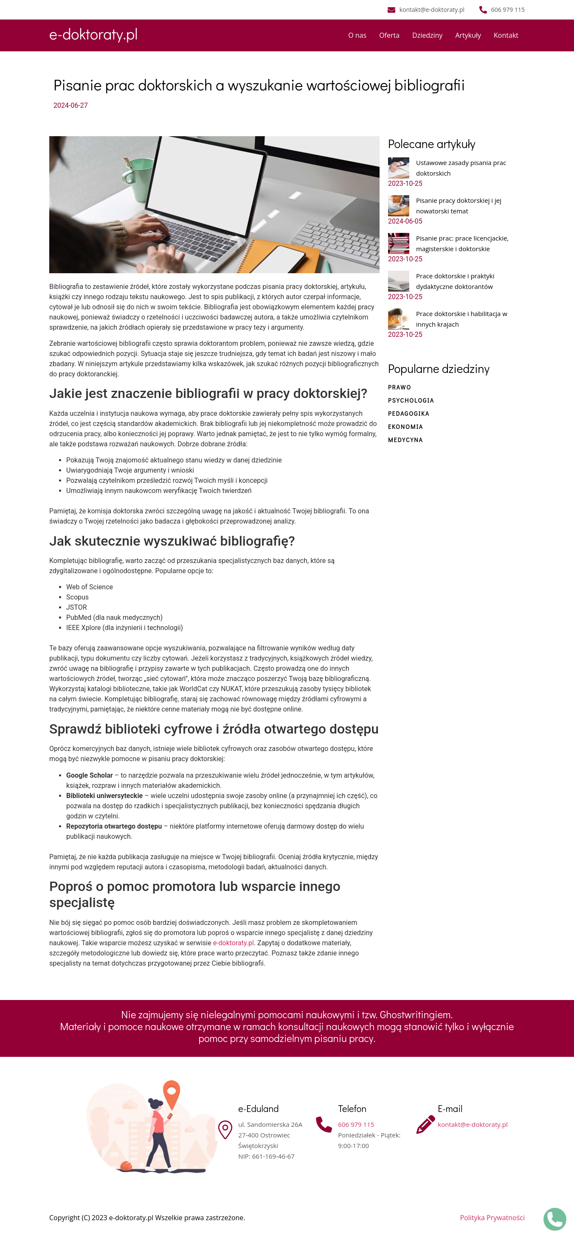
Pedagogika (409, 413)
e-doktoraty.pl (93, 33)
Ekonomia (405, 427)
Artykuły (468, 35)
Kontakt (506, 35)
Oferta (389, 35)
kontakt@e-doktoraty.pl (472, 1124)
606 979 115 (356, 1124)
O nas (357, 35)
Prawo (399, 387)
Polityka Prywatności (492, 1217)
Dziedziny (427, 35)
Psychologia (411, 400)
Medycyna (405, 440)
